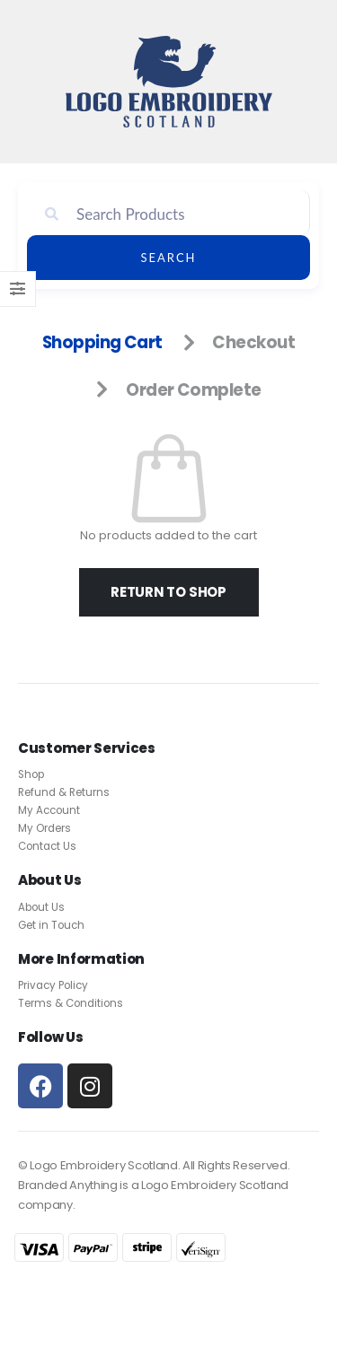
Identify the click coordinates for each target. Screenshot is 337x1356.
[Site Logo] (169, 81)
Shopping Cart (102, 342)
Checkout (253, 342)
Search (168, 257)
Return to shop (168, 591)
